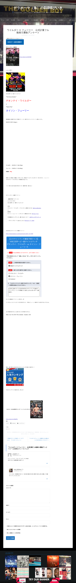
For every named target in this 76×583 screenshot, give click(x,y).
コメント (8, 487)
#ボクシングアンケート (35, 217)
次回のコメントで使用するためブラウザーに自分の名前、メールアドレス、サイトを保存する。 (27, 526)
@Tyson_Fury (35, 213)
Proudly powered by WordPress (11, 581)
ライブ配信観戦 (34, 20)
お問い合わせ (72, 20)
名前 (7, 505)
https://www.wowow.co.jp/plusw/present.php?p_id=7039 (19, 233)
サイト (7, 519)
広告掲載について (63, 20)
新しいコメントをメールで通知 (13, 529)
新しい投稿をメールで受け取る (13, 533)
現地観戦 (27, 20)
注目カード (20, 20)
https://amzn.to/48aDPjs (12, 419)
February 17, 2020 (29, 220)
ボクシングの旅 (53, 20)
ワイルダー (32, 434)
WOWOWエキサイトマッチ (18, 432)
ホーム (2, 20)
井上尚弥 (13, 20)
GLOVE (8, 20)
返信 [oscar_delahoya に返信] (47, 478)
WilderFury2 (31, 432)
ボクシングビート (25, 434)
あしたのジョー (43, 20)
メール (8, 512)
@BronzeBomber (37, 208)
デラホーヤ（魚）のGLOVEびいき (38, 7)
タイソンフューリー (44, 432)
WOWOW (37, 432)
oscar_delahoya (31, 35)
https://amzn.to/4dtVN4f (25, 57)
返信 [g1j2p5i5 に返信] (47, 463)
